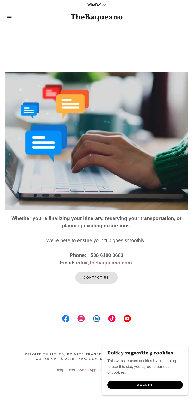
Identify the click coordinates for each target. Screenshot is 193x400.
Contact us (97, 277)
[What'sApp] (96, 4)
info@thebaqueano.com (104, 263)
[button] (9, 17)
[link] (96, 18)
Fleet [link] (71, 370)
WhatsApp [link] (87, 370)
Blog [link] (59, 370)
